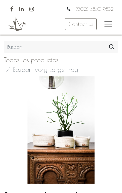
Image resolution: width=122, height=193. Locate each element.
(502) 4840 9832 (94, 9)
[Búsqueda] (112, 47)
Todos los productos (31, 60)
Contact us (80, 24)
